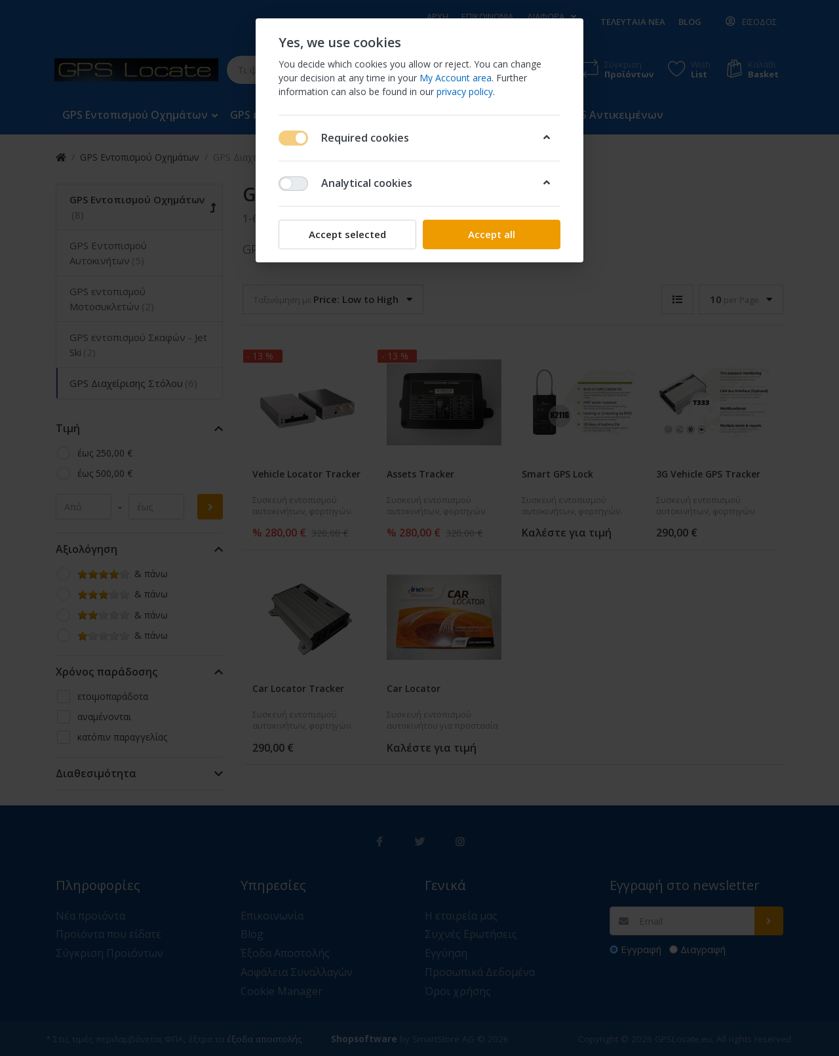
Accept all (491, 234)
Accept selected (347, 234)
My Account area (456, 77)
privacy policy (465, 91)
